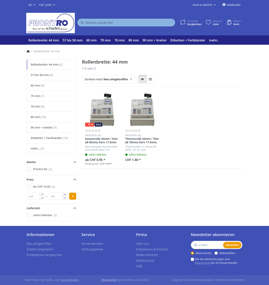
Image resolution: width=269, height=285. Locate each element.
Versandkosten (69, 280)
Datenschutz (202, 263)
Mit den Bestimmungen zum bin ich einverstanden (216, 261)
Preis (30, 179)
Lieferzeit (33, 208)
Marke (31, 162)
